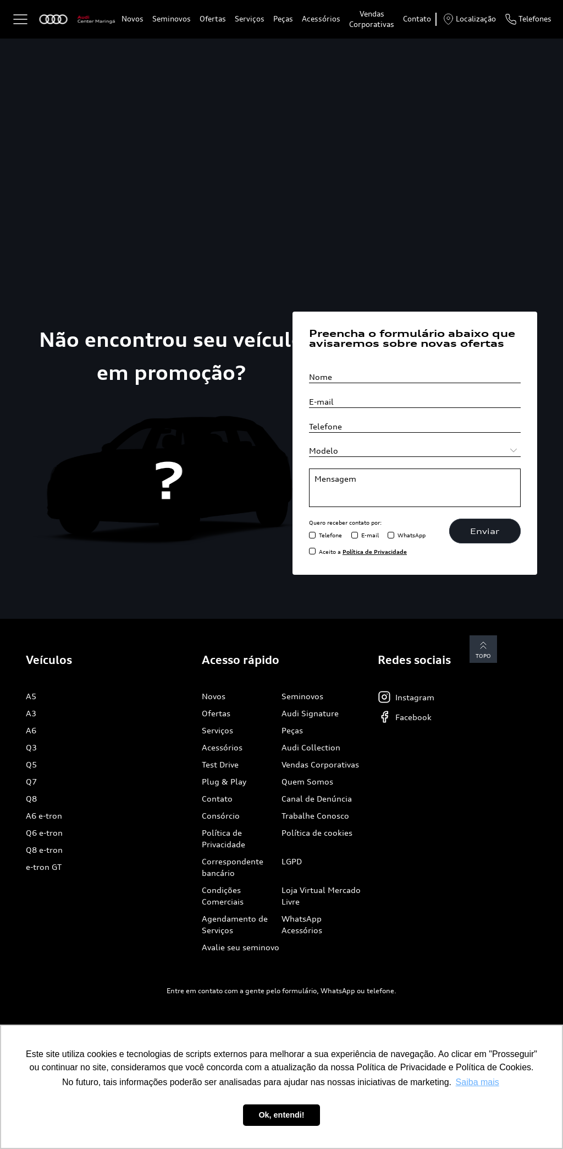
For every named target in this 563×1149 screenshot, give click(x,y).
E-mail (370, 535)
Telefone (330, 535)
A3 (31, 713)
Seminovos (171, 18)
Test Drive (220, 764)
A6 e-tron (44, 815)
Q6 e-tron (44, 832)
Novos (132, 18)
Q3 (31, 747)
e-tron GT (44, 867)
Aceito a (363, 551)
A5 (31, 696)
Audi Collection (311, 747)
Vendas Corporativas (371, 19)
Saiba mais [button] (477, 1082)
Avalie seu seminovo (240, 947)
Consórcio (221, 815)
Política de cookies (317, 832)
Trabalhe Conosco (315, 815)
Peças (283, 18)
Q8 (31, 798)
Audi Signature (310, 713)
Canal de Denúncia (317, 798)
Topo (483, 649)
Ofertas (213, 18)
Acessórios (321, 18)
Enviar (484, 531)
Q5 (31, 764)
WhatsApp (412, 535)
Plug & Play (224, 781)
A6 (31, 730)
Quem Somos (307, 781)
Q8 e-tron (44, 849)
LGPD (292, 861)
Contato (417, 18)
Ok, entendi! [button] (281, 1114)
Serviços (249, 18)
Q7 (31, 781)
